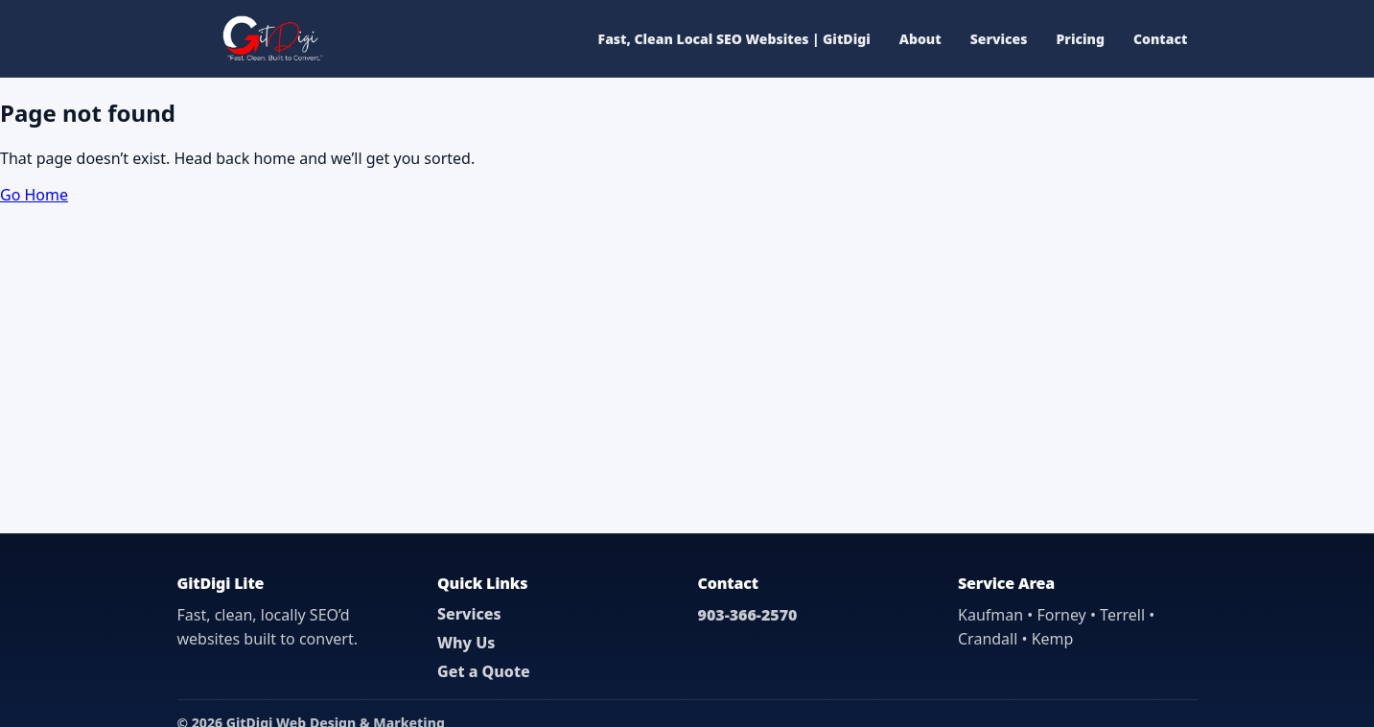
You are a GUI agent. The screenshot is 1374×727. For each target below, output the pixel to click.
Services (999, 39)
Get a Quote (483, 671)
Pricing (1081, 39)
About (920, 39)
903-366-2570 (748, 614)
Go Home (34, 194)
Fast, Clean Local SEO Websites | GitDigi (734, 39)
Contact (1160, 39)
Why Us (466, 642)
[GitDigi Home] (270, 38)
